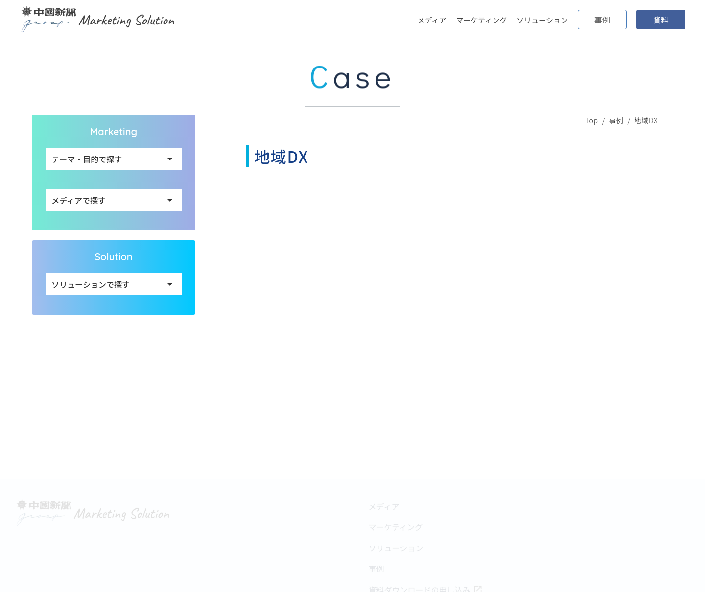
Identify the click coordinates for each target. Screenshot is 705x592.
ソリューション (542, 20)
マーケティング (481, 20)
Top (592, 120)
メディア (432, 20)
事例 (616, 120)
